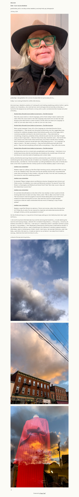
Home (12, 5)
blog (15, 5)
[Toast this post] (11, 490)
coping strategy (22, 5)
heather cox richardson (21, 166)
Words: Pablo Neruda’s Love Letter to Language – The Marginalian (33, 114)
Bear (43, 493)
